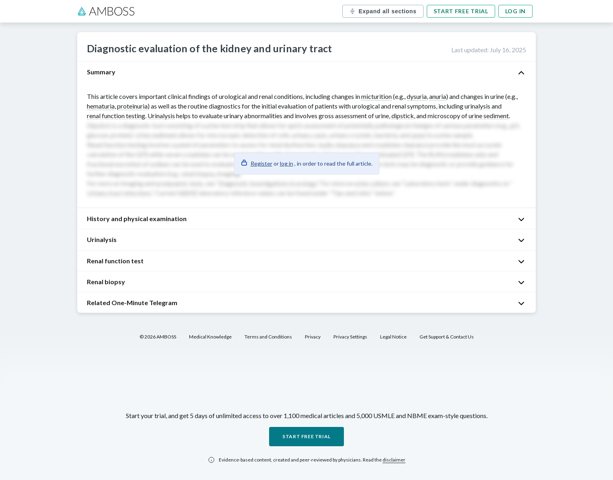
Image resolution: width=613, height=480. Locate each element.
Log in (515, 11)
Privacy (313, 337)
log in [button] (286, 163)
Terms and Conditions (268, 337)
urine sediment (489, 115)
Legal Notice (393, 337)
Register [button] (261, 163)
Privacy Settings (350, 337)
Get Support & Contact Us (447, 337)
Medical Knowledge (210, 337)
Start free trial (461, 11)
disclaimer (394, 460)
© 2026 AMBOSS (158, 337)
